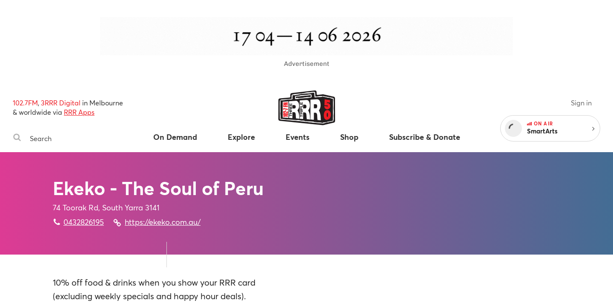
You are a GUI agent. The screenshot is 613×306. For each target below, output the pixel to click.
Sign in (581, 102)
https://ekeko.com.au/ (163, 222)
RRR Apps (79, 112)
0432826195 (83, 222)
